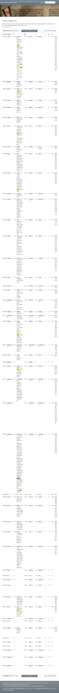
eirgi (8, 277)
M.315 (52, 146)
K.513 (36, 81)
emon (8, 36)
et (22, 93)
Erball (18, 100)
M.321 (52, 235)
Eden (18, 117)
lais (19, 98)
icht (17, 346)
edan (30, 521)
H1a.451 (4, 36)
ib (20, 469)
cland (20, 346)
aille (19, 61)
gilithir (56, 373)
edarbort (9, 362)
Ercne (18, 497)
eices (39, 531)
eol (17, 110)
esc (22, 258)
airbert (18, 243)
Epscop (18, 564)
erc (8, 494)
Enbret (18, 300)
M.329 (52, 321)
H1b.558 (25, 494)
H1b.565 (25, 575)
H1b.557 (25, 434)
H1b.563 (25, 546)
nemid (18, 510)
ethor (30, 355)
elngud (18, 83)
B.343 (14, 496)
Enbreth (57, 300)
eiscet (8, 286)
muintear (21, 511)
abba (18, 560)
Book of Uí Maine (20, 688)
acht (22, 47)
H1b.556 (25, 402)
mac (20, 449)
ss (18, 394)
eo (21, 119)
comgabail (19, 279)
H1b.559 (25, 496)
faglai (56, 443)
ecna (30, 585)
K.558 (36, 638)
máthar (20, 455)
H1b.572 (25, 107)
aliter (18, 557)
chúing (18, 186)
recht (18, 196)
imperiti (18, 254)
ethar (8, 355)
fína (21, 552)
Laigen (18, 167)
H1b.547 (25, 300)
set (55, 70)
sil (55, 416)
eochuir (31, 618)
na (20, 53)
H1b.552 (25, 354)
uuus (19, 77)
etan (21, 527)
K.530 (36, 289)
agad (18, 446)
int (17, 182)
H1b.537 (25, 153)
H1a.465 (4, 258)
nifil (57, 221)
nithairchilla (19, 195)
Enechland (19, 379)
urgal (30, 362)
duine (21, 251)
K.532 (36, 311)
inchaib (18, 438)
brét (21, 301)
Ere (17, 494)
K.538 (36, 366)
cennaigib (20, 554)
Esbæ (56, 220)
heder (18, 119)
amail (21, 452)
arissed (18, 293)
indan (56, 103)
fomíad (18, 397)
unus (17, 76)
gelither (18, 375)
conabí (18, 84)
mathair (57, 133)
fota (18, 160)
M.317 (52, 172)
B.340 (14, 379)
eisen (8, 126)
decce (56, 148)
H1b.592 (25, 258)
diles (56, 385)
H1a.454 (4, 100)
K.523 (36, 193)
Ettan (8, 521)
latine (18, 203)
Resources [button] (36, 1)
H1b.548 (25, 311)
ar (22, 59)
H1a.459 (4, 153)
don (21, 185)
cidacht (56, 132)
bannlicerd (19, 524)
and (17, 50)
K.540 (36, 402)
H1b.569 (25, 88)
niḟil (21, 221)
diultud (56, 90)
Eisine (56, 126)
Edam (18, 236)
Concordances (29, 1)
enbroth (40, 300)
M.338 (52, 496)
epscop (8, 546)
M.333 (52, 366)
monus (18, 73)
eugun (56, 352)
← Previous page (26, 31)
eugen (18, 322)
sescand (18, 270)
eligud (30, 81)
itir (18, 226)
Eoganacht (9, 345)
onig (18, 396)
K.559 (36, 642)
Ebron (18, 505)
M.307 (52, 36)
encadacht (19, 132)
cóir (20, 96)
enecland (31, 379)
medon (56, 270)
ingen (20, 521)
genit (21, 49)
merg (56, 513)
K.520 (36, 146)
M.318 (52, 193)
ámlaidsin (19, 179)
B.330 (14, 277)
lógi (22, 464)
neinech (56, 391)
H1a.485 (4, 546)
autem (56, 304)
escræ (56, 551)
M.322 (52, 258)
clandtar (19, 382)
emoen (18, 62)
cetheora (19, 539)
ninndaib (57, 435)
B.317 (14, 100)
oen (57, 41)
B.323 (14, 153)
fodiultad (19, 90)
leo (21, 61)
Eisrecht (57, 193)
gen (56, 325)
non (17, 77)
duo (17, 79)
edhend (40, 117)
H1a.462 (4, 199)
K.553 (36, 88)
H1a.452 (4, 81)
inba (56, 223)
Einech (56, 403)
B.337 (14, 354)
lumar (18, 144)
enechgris (9, 434)
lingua (18, 309)
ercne (8, 497)
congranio (19, 563)
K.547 (36, 546)
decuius (56, 526)
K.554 (36, 618)
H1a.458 (4, 146)
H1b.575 (25, 642)
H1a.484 (4, 531)
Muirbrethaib (20, 549)
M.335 (52, 402)
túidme (18, 183)
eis (21, 88)
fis (20, 540)
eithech (31, 665)
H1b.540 (25, 199)
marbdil (18, 391)
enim (56, 200)
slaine (56, 293)
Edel (18, 153)
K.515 (36, 100)
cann (22, 259)
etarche (31, 199)
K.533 (36, 315)
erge (30, 277)
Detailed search (43, 2)
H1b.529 (25, 81)
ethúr (18, 356)
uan (18, 370)
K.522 (36, 172)
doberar (19, 500)
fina (56, 552)
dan (56, 174)
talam (56, 208)
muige (18, 166)
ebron (8, 505)
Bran (20, 164)
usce (56, 317)
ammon (20, 70)
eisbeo (18, 221)
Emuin (18, 36)
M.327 (52, 311)
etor (39, 355)
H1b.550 (25, 321)
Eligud (56, 81)
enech (19, 435)
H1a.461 (4, 193)
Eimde (56, 146)
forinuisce (19, 372)
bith (18, 240)
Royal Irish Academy (40, 688)
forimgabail (19, 58)
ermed (8, 650)
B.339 (14, 366)
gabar (18, 486)
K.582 (36, 36)
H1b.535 (25, 126)
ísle (21, 206)
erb (8, 646)
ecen (56, 58)
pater (18, 561)
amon (56, 61)
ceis (17, 536)
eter (56, 209)
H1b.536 (25, 146)
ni (19, 71)
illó (17, 501)
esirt (30, 88)
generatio (19, 338)
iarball (18, 102)
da (19, 208)
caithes (18, 251)
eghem (40, 579)
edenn (30, 117)
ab (20, 119)
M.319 (52, 199)
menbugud (19, 246)
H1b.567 (25, 585)
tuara (20, 248)
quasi (20, 117)
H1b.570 (25, 618)
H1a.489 (4, 585)
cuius (18, 526)
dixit (18, 158)
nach (19, 481)
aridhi (56, 380)
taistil (18, 461)
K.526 (36, 235)
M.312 (52, 117)
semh (18, 176)
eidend (8, 117)
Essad (18, 290)
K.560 (36, 646)
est (20, 120)
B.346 (14, 531)
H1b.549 (25, 315)
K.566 (36, 521)
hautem (57, 330)
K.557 (36, 277)
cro (20, 446)
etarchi (40, 199)
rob (17, 61)
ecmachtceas (20, 533)
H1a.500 (4, 665)
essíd (22, 290)
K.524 (36, 199)
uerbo (18, 280)
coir (57, 93)
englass (9, 311)
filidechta (19, 542)
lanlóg (20, 394)
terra (21, 200)
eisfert (20, 95)
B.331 (14, 289)
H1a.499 (4, 657)
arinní (18, 380)
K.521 (36, 153)
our (56, 356)
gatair (18, 482)
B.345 (14, 521)
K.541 (36, 434)
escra (19, 551)
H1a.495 (4, 638)
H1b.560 (25, 505)
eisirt (8, 88)
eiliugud (9, 81)
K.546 (36, 531)
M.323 (52, 277)
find (17, 169)
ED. (21, 64)
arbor (18, 303)
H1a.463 (4, 219)
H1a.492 (4, 618)
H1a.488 (4, 579)
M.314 (52, 126)
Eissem (56, 173)
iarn (22, 505)
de (17, 86)
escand (30, 258)
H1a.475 (4, 362)
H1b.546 (25, 289)
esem (30, 173)
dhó (18, 49)
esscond (9, 258)
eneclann (9, 379)
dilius (56, 418)
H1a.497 (4, 646)
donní (18, 331)
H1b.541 (25, 219)
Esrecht (18, 193)
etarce (8, 199)
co (17, 359)
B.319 (14, 117)
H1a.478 (4, 402)
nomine (21, 526)
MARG (21, 67)
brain (56, 161)
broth (21, 304)
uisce (19, 259)
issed (21, 397)
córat (18, 180)
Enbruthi (19, 315)
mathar (18, 451)
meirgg (56, 516)
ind (20, 466)
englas (30, 311)
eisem (8, 173)
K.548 (36, 570)
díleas (18, 388)
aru (55, 407)
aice (21, 169)
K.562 (36, 657)
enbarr (8, 366)
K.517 (36, 117)
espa (18, 227)
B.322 (14, 146)
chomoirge (19, 489)
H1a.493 (4, 620)
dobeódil (19, 389)
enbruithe (9, 300)
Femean (18, 170)
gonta (18, 112)
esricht (30, 193)
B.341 (14, 434)
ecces (8, 531)
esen (30, 126)
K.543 (36, 496)
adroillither (19, 399)
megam (56, 249)
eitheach (9, 665)
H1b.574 (25, 638)
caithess (57, 248)
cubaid (18, 472)
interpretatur (20, 202)
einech (56, 404)
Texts (24, 1)
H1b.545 (25, 285)
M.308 (52, 81)
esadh (39, 290)
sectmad (19, 464)
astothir (57, 448)
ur (21, 358)
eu (20, 324)
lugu (21, 84)
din (17, 38)
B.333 (14, 311)
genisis (56, 328)
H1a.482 (4, 505)
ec (7, 638)
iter (19, 86)
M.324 (52, 285)
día (21, 161)
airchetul (20, 529)
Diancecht (19, 523)
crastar (56, 135)
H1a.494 (4, 627)
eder (56, 119)
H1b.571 (25, 620)
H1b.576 (25, 646)
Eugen (56, 321)
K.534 (36, 321)
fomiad (56, 393)
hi (55, 537)
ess (55, 91)
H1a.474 (4, 354)
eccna (8, 585)
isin (18, 71)
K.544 (36, 505)
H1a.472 (4, 321)
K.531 (36, 300)
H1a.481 (4, 496)
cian (56, 406)
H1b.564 (25, 570)
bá (21, 224)
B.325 (14, 193)
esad (8, 290)
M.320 (52, 219)
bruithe (21, 318)
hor (18, 359)
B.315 (14, 81)
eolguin (18, 109)
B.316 (14, 88)
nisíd (19, 291)
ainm (19, 261)
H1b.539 (25, 193)
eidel (8, 153)
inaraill (19, 473)
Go (57, 2)
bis (55, 267)
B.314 (14, 36)
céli (21, 458)
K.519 (36, 126)
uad (20, 501)
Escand (18, 258)
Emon (56, 36)
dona (21, 189)
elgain (8, 107)
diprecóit (19, 156)
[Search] (50, 2)
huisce (56, 261)
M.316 (52, 153)
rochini (18, 349)
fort (21, 486)
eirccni (56, 497)
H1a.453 (4, 88)
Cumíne (21, 158)
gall (56, 554)
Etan (18, 521)
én (18, 127)
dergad (18, 448)
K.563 (36, 665)
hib (22, 189)
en (55, 127)
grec (22, 73)
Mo (20, 160)
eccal (8, 642)
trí (21, 160)
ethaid (18, 358)
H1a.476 (4, 366)
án (21, 475)
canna (18, 273)
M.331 (52, 354)
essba (8, 220)
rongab (56, 410)
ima (17, 511)
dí (21, 211)
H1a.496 (4, 642)
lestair (18, 262)
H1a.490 (4, 596)
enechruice (10, 403)
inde (18, 373)
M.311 (52, 107)
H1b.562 (25, 531)
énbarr (18, 376)
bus (20, 386)
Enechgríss (19, 467)
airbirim (56, 237)
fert (18, 95)
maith (18, 232)
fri (17, 394)
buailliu (56, 53)
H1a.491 (4, 606)
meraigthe (19, 59)
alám (21, 393)
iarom (21, 472)
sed (21, 77)
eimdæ (30, 146)
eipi (18, 558)
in (19, 103)
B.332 (14, 300)
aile (22, 481)
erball (8, 100)
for (19, 169)
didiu (56, 68)
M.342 (52, 546)
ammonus (18, 74)
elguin (30, 107)
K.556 (36, 107)
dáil (17, 264)
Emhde (18, 146)
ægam (19, 252)
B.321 (14, 126)
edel (18, 164)
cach (18, 248)
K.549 (36, 575)
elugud (56, 83)
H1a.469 (4, 300)
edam (8, 236)
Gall (17, 555)
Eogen (30, 321)
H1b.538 (25, 172)
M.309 (52, 88)
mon (18, 70)
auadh (56, 498)
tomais (18, 552)
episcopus (19, 567)
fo (55, 38)
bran (56, 164)
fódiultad (19, 39)
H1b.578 (25, 657)
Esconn (56, 258)
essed (56, 291)
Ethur (18, 355)
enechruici (31, 403)
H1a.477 (4, 379)
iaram (20, 180)
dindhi (56, 327)
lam (56, 389)
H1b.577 (25, 650)
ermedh (40, 650)
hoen (18, 42)
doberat (19, 163)
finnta (18, 148)
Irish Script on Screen (9, 690)
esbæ (39, 220)
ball (21, 102)
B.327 (14, 219)
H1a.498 (4, 650)
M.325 (52, 289)
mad (56, 419)
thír (17, 484)
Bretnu (18, 272)
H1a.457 (4, 126)
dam (19, 174)
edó (22, 236)
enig (19, 466)
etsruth (40, 657)
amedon (19, 56)
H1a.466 (4, 277)
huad (18, 498)
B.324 (14, 172)
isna (17, 548)
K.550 (36, 579)
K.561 (36, 650)
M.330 (52, 344)
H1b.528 (25, 36)
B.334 (14, 315)
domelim (20, 237)
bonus (18, 325)
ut (22, 156)
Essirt (18, 88)
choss (18, 265)
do (19, 110)
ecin (8, 621)
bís (20, 262)
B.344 (14, 505)
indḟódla (19, 476)
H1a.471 (4, 315)
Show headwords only (7, 27)
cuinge (18, 185)
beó (17, 223)
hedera (18, 122)
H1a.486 (4, 570)
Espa (18, 220)
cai (20, 561)
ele (20, 186)
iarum (56, 47)
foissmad (19, 460)
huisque (57, 367)
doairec (18, 537)
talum (18, 206)
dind (56, 62)
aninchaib (19, 383)
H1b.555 (25, 379)
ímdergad (19, 443)
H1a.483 (4, 521)
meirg (18, 514)
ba (21, 497)
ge (21, 199)
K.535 (36, 344)
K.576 (36, 258)
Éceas (18, 531)
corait (18, 177)
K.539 (36, 379)
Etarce (18, 199)
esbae (30, 220)
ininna (18, 469)
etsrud (30, 657)
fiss (55, 540)
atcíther (18, 440)
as (20, 71)
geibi (56, 449)
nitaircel (57, 195)
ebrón (21, 510)
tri (22, 164)
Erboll (56, 100)
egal (30, 642)
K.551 (36, 585)
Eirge (18, 277)
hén (20, 141)
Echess (56, 531)
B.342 (14, 494)
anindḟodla (19, 470)
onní (18, 566)
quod (18, 93)
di (20, 272)
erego (21, 280)
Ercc (56, 494)
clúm (18, 139)
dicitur (21, 203)
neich (56, 446)
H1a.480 (4, 494)
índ (17, 475)
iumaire (18, 212)
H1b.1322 (26, 362)
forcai (21, 558)
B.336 (14, 344)
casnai (18, 393)
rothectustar (20, 138)
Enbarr (18, 366)
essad (30, 290)
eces (30, 531)
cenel (18, 348)
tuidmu (56, 180)
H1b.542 (25, 235)
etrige (18, 216)
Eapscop (57, 546)
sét (17, 481)
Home (20, 1)
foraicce (57, 169)
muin (18, 55)
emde (8, 146)
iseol (57, 109)
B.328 (14, 235)
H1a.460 (4, 172)
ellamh (30, 570)
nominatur (19, 275)
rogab (18, 454)
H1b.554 (25, 366)
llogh (56, 501)
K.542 (36, 494)
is (21, 179)
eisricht (9, 193)
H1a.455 (4, 107)
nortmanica (19, 307)
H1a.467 (4, 285)
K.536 (36, 354)
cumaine (57, 158)
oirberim (19, 239)
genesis (18, 333)
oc (22, 182)
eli (7, 575)
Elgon (18, 107)
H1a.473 (4, 344)
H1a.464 (4, 235)
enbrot (30, 300)
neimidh (57, 510)
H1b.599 (25, 277)
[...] (10, 36)
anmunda (19, 105)
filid (22, 53)
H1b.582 (25, 521)
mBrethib (19, 508)
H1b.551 (25, 344)
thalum (18, 209)
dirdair (56, 240)
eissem (56, 179)
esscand (57, 259)
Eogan (8, 321)
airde (18, 211)
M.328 (52, 315)
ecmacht (20, 534)
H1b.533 (25, 117)
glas (20, 313)
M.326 (52, 300)
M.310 (52, 100)
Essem (18, 173)
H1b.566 (25, 579)
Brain (18, 161)
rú (21, 435)
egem (8, 579)
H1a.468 (4, 289)
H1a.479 (4, 434)
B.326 (14, 199)
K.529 (36, 285)
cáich (20, 396)
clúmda (18, 142)
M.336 (52, 434)
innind (56, 437)
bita (18, 463)
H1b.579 (25, 665)
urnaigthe (19, 155)
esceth (30, 286)
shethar (18, 458)
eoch (18, 386)
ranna (18, 540)
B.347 (14, 546)
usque (56, 301)
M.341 (52, 531)
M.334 (52, 379)
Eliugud (18, 81)
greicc (56, 65)
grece (18, 200)
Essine (18, 126)
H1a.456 (4, 117)
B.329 (14, 258)
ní (20, 461)
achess (56, 536)
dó (21, 500)
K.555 (36, 620)
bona (19, 341)
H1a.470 (4, 311)
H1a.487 (4, 575)
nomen (56, 262)
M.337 (52, 494)
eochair (9, 618)
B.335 (14, 321)
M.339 (52, 505)
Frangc (21, 555)
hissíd (21, 293)
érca (19, 475)
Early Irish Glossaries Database (9, 2)
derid (18, 103)
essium (19, 182)
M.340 (52, 521)
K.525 (36, 219)
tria (20, 265)
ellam (8, 570)
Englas (56, 311)
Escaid (56, 286)
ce (20, 110)
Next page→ (34, 31)
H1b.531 (25, 100)
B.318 (14, 107)
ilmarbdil (57, 386)
